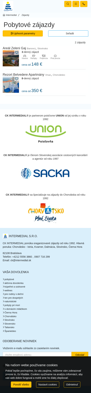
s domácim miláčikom (16, 309)
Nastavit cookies (47, 384)
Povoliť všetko (21, 384)
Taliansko (9, 327)
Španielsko (10, 331)
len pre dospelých (14, 297)
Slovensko (10, 323)
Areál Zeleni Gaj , (25, 48)
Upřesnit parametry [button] (22, 33)
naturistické (10, 301)
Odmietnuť (72, 384)
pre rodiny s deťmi (14, 294)
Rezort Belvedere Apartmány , (34, 74)
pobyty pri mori (12, 305)
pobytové (9, 279)
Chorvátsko (10, 316)
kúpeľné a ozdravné (15, 286)
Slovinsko (10, 320)
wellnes (8, 290)
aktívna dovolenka (14, 283)
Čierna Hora (11, 312)
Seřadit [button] (70, 33)
